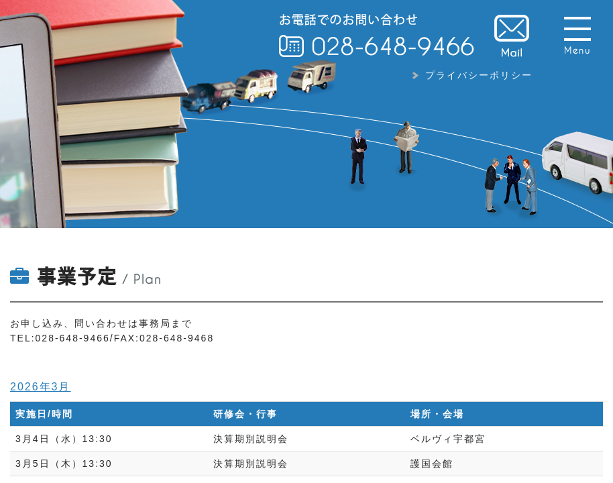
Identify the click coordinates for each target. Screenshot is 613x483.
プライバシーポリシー (479, 75)
